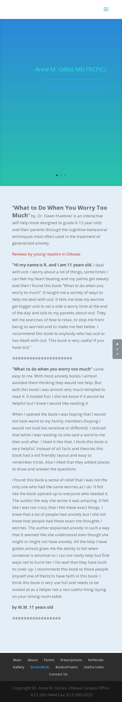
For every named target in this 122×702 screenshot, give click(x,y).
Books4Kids (40, 667)
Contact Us (58, 674)
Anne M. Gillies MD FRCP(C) (70, 69)
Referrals (95, 660)
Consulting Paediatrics (76, 85)
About (33, 660)
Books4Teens (67, 667)
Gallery (18, 667)
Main (17, 660)
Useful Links (94, 667)
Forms (49, 660)
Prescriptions (71, 660)
